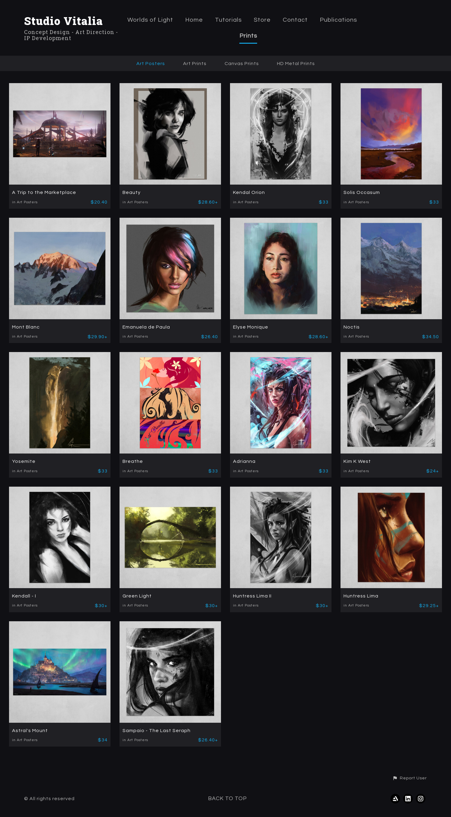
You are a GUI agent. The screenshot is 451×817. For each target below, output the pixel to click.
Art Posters (150, 63)
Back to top (227, 798)
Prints (248, 36)
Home (194, 20)
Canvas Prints (242, 63)
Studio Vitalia (63, 21)
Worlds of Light (150, 20)
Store (262, 20)
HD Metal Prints (296, 63)
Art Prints (195, 63)
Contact (295, 20)
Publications (338, 20)
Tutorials (228, 20)
